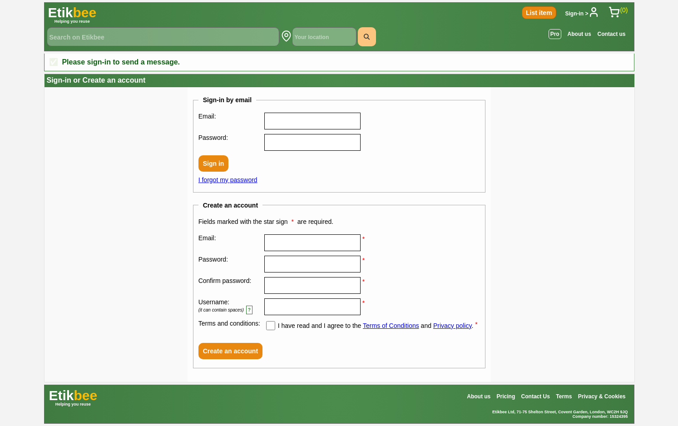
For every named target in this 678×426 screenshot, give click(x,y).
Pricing (506, 396)
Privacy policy (452, 325)
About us (579, 34)
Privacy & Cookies (602, 396)
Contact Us (535, 396)
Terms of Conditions (391, 325)
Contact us (611, 34)
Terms (564, 396)
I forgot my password (227, 179)
